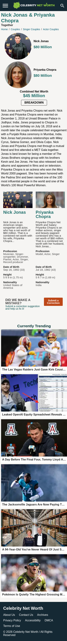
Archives (42, 614)
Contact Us (26, 614)
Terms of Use (11, 625)
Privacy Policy (12, 620)
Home (4, 29)
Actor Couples (51, 29)
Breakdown (34, 102)
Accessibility (33, 620)
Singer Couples (31, 29)
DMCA (49, 620)
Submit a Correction (53, 301)
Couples (15, 29)
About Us (9, 614)
